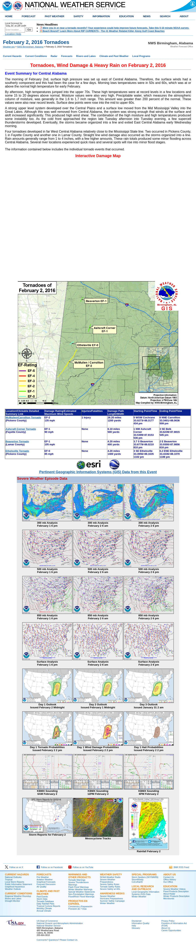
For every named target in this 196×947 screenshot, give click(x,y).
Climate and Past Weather (113, 56)
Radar (54, 56)
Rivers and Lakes (86, 56)
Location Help (13, 33)
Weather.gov (9, 47)
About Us (169, 874)
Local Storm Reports (14, 882)
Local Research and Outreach (143, 888)
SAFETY (78, 16)
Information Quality (140, 923)
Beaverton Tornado (17, 441)
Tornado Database (45, 901)
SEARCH (165, 16)
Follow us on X (14, 867)
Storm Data (42, 899)
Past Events (42, 896)
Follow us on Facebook (50, 867)
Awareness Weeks (112, 893)
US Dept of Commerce (47, 921)
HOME (8, 16)
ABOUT (184, 16)
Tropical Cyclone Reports (48, 906)
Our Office (168, 882)
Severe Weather (107, 896)
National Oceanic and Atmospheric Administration (60, 923)
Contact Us (168, 877)
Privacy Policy (167, 921)
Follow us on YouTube (80, 867)
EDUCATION (126, 16)
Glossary (136, 928)
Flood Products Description (176, 891)
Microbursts (168, 898)
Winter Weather (107, 903)
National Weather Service (49, 925)
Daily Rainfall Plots (45, 903)
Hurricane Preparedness (111, 898)
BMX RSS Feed (179, 867)
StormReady (137, 879)
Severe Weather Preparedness (107, 880)
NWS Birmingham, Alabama (30, 47)
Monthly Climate (44, 908)
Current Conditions (36, 56)
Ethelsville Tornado (17, 450)
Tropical (8, 879)
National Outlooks (13, 877)
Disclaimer (137, 921)
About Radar (169, 894)
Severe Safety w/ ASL (110, 889)
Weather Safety (111, 874)
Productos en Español (77, 902)
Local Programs (141, 56)
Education (170, 886)
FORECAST (28, 16)
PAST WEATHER (54, 16)
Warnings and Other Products (79, 876)
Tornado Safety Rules (110, 886)
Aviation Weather (45, 879)
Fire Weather (43, 877)
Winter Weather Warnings (80, 889)
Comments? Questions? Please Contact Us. (57, 940)
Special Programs (144, 874)
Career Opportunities (171, 930)
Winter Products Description (176, 896)
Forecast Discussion (46, 884)
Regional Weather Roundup (18, 896)
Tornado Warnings (76, 880)
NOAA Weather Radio (110, 877)
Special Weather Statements (81, 892)
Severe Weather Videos (174, 889)
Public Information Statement (18, 884)
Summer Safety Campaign (112, 901)
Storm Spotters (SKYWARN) (145, 877)
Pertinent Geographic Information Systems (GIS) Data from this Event (98, 472)
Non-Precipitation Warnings (81, 894)
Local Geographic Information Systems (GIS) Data (145, 893)
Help (134, 925)
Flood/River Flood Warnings (81, 896)
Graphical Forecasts (46, 882)
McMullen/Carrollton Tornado (23, 417)
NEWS (146, 16)
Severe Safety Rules (109, 884)
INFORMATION (101, 16)
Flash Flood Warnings (78, 887)
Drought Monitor (12, 901)
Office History (169, 879)
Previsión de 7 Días (77, 909)
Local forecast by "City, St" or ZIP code (15, 24)
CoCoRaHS (137, 882)
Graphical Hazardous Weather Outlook (15, 887)
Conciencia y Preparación (80, 906)
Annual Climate (44, 911)
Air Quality (41, 886)
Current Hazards (12, 56)
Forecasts (66, 56)
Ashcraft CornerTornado (21, 428)
